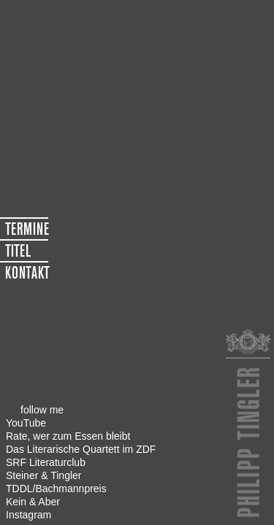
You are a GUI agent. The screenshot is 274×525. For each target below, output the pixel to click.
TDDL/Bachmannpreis (56, 488)
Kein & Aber (33, 502)
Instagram (28, 515)
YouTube (26, 423)
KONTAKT (27, 272)
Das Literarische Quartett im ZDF (81, 449)
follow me (42, 410)
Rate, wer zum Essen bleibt (68, 436)
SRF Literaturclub (45, 462)
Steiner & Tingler (44, 475)
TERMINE (27, 229)
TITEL (18, 251)
